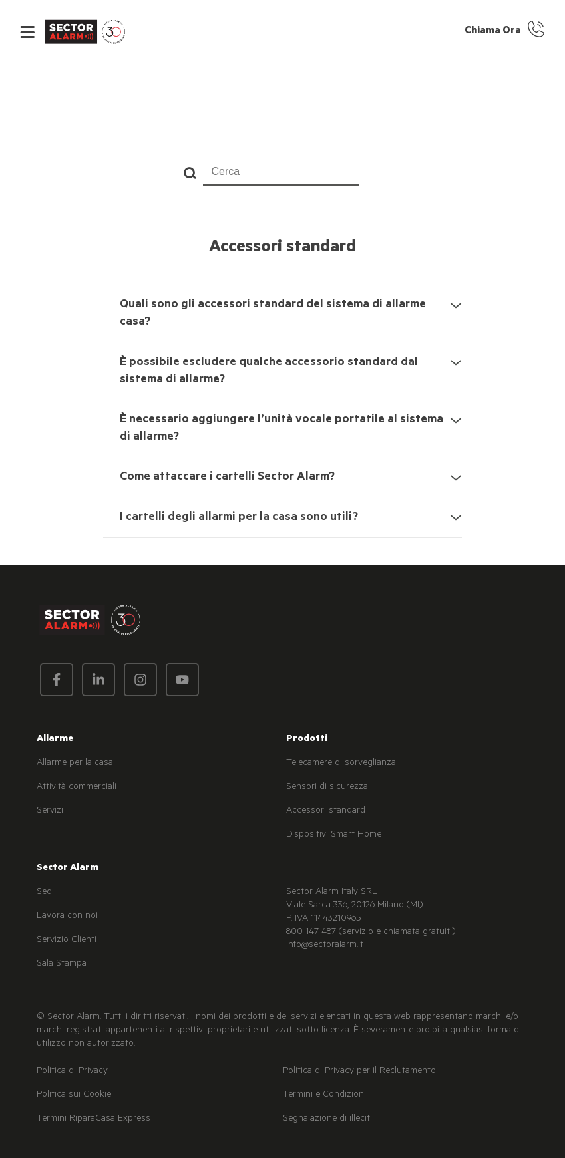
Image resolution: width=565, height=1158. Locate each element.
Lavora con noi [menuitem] (67, 916)
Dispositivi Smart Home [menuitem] (333, 835)
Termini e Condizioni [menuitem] (324, 1095)
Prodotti (306, 739)
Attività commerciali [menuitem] (76, 787)
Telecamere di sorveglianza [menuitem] (341, 763)
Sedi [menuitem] (45, 892)
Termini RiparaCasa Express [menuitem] (93, 1119)
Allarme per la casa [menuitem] (75, 763)
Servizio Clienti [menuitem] (66, 940)
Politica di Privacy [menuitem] (72, 1071)
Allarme (55, 739)
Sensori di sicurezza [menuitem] (327, 787)
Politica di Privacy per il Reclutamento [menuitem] (359, 1071)
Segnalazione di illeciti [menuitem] (327, 1119)
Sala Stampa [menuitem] (62, 964)
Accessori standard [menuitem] (325, 811)
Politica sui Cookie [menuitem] (74, 1095)
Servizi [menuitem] (50, 811)
